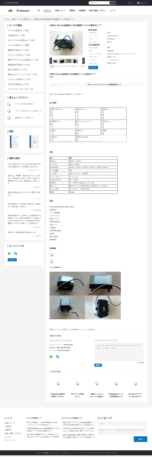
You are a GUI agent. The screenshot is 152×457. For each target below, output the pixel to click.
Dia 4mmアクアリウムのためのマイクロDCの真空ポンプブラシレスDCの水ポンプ (135, 395)
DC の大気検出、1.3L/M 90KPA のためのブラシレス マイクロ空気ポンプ (42, 424)
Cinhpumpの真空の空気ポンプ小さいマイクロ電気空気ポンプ (58, 395)
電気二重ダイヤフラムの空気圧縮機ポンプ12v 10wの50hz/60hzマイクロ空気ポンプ (79, 424)
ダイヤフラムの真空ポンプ (62, 329)
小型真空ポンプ (76, 329)
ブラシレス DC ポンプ (17, 55)
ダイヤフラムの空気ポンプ (19, 40)
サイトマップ (10, 440)
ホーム (7, 19)
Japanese (143, 3)
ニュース (112, 10)
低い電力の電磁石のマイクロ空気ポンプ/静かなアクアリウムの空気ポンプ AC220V (43, 435)
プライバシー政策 (42, 453)
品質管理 (82, 10)
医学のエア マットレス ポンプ (20, 74)
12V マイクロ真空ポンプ (77, 395)
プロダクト (47, 10)
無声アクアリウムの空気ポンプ (21, 60)
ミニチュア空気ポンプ (17, 79)
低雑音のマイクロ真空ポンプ (24, 118)
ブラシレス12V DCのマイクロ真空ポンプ (28, 111)
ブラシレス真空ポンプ (89, 329)
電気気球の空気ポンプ (17, 65)
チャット (131, 3)
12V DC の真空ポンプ (17, 84)
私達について (60, 10)
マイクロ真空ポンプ (24, 19)
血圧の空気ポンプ (15, 69)
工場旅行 (72, 10)
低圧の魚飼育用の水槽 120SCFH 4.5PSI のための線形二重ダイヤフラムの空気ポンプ (79, 436)
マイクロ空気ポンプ (16, 30)
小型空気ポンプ (14, 35)
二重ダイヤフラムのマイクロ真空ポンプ (96, 395)
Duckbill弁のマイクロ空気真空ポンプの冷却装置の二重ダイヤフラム (116, 395)
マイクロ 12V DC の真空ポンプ (25, 104)
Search (113, 3)
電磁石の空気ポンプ (16, 50)
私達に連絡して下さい (97, 10)
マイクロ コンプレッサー (18, 89)
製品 (13, 19)
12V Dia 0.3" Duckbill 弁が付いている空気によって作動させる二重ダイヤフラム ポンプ (78, 429)
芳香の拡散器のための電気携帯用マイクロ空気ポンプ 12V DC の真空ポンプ (43, 429)
